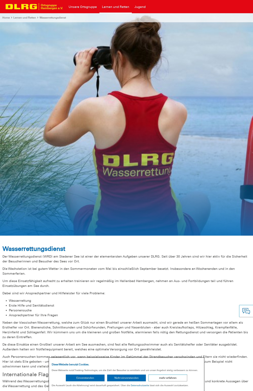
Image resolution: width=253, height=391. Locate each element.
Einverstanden (85, 377)
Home (6, 17)
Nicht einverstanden (126, 377)
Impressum (10, 386)
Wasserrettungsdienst (53, 17)
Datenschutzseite (140, 385)
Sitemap (42, 386)
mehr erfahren (168, 377)
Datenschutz (27, 386)
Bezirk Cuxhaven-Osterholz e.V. (230, 386)
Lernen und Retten (24, 17)
